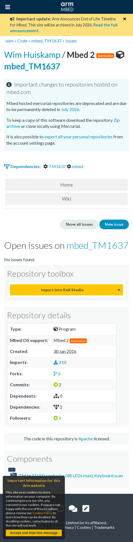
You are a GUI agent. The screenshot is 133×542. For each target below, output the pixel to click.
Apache (85, 438)
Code (22, 40)
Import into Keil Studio (62, 289)
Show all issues (79, 224)
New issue (114, 224)
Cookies (84, 527)
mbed (75, 166)
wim (10, 40)
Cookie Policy (42, 513)
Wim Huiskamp (33, 55)
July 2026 (70, 109)
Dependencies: (23, 166)
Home (66, 185)
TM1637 (55, 166)
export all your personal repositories (78, 136)
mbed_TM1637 (46, 40)
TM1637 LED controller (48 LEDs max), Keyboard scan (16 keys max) (65, 475)
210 (60, 362)
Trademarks (104, 527)
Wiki (66, 199)
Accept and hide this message (33, 533)
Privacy (68, 527)
